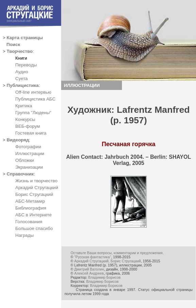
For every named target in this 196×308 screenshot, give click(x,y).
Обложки (24, 160)
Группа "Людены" (33, 112)
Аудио (21, 71)
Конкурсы (25, 119)
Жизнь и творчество (36, 180)
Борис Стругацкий (34, 194)
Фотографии (28, 146)
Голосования (28, 221)
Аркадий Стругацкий (36, 187)
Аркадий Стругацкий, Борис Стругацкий (107, 261)
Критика (23, 105)
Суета (21, 78)
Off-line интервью (33, 92)
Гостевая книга (31, 133)
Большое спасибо (34, 228)
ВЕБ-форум (27, 126)
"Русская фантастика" (92, 257)
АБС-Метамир (30, 201)
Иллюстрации (29, 153)
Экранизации (29, 167)
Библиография (30, 208)
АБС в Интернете (33, 214)
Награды (24, 235)
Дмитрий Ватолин (89, 269)
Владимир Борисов (104, 277)
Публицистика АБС (35, 99)
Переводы (26, 64)
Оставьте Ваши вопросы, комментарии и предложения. (117, 253)
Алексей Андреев (89, 273)
